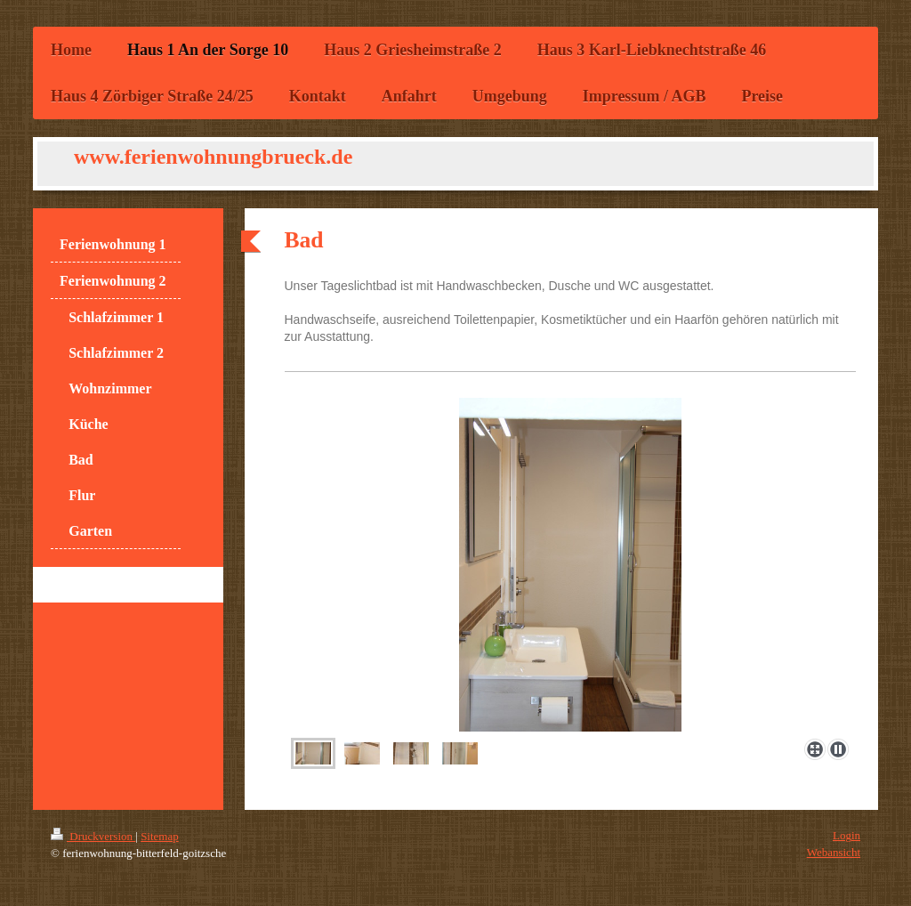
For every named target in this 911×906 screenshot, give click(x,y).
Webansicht (833, 852)
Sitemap (160, 836)
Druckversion (93, 836)
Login (846, 835)
